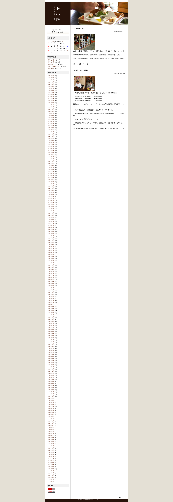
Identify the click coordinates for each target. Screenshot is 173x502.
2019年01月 (51, 250)
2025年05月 (51, 92)
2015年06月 (51, 338)
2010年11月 (51, 435)
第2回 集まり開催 (81, 70)
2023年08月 (51, 136)
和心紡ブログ (86, 499)
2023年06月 (51, 140)
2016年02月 (51, 321)
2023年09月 (51, 134)
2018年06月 (51, 265)
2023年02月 (51, 148)
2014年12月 (51, 350)
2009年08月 (51, 466)
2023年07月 (51, 138)
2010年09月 (51, 439)
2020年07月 (51, 213)
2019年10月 (51, 231)
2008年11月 (51, 481)
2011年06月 (51, 421)
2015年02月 (51, 346)
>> (62, 41)
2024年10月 (51, 107)
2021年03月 (51, 196)
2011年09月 (51, 417)
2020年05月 (51, 217)
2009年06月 (51, 471)
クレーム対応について (54, 66)
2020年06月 (51, 215)
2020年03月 (51, 221)
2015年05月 (51, 340)
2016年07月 (51, 313)
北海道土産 (51, 68)
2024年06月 (51, 115)
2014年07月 (51, 360)
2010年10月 (51, 437)
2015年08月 (51, 333)
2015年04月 (51, 342)
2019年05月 (51, 242)
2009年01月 (51, 479)
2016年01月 (51, 323)
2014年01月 (51, 373)
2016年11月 (51, 304)
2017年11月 (51, 279)
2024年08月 (51, 111)
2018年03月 (51, 271)
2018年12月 (51, 252)
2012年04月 (51, 404)
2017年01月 (51, 300)
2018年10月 (51, 256)
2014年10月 (51, 354)
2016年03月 (51, 319)
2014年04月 (51, 367)
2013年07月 (51, 385)
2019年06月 (51, 240)
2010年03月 (51, 452)
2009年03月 (51, 475)
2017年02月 (51, 298)
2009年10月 (51, 462)
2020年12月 (51, 202)
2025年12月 (51, 78)
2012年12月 (51, 400)
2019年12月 (51, 227)
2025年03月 (51, 96)
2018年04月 (51, 269)
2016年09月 (51, 308)
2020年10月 (51, 207)
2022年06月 (51, 165)
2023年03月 (51, 146)
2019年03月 (51, 246)
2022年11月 (51, 155)
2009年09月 (51, 464)
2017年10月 (51, 281)
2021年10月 (51, 182)
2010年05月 (51, 448)
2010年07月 (51, 444)
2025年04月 (51, 94)
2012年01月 (51, 410)
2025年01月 (51, 100)
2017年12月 (51, 277)
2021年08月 (51, 186)
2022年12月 (51, 152)
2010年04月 (51, 450)
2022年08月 (51, 161)
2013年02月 (51, 396)
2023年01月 (51, 150)
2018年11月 (51, 254)
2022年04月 (51, 169)
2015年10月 (51, 329)
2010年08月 (51, 441)
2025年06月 (51, 90)
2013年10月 (51, 379)
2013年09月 (51, 381)
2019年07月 (51, 238)
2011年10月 (51, 414)
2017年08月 (51, 286)
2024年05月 (51, 117)
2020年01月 (51, 225)
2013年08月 (51, 383)
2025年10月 (51, 82)
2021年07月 (51, 188)
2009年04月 (51, 473)
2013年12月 (51, 375)
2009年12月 (51, 458)
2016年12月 (51, 302)
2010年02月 (51, 454)
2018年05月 (51, 267)
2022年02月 (51, 173)
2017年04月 (51, 294)
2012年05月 (51, 402)
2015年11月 (51, 327)
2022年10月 (51, 157)
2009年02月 (51, 477)
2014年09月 (51, 356)
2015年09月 (51, 331)
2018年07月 (51, 263)
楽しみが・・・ (52, 64)
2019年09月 (51, 234)
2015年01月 (51, 348)
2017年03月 (51, 296)
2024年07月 (51, 113)
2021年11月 (51, 179)
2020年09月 (51, 209)
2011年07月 (51, 419)
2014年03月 (51, 369)
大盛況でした (79, 28)
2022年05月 (51, 167)
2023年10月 (51, 132)
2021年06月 (51, 190)
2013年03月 (51, 394)
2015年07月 (51, 335)
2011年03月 (51, 427)
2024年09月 (51, 109)
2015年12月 (51, 325)
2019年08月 (51, 236)
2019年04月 (51, 244)
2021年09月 (51, 184)
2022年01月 (51, 175)
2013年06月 (51, 387)
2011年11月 (51, 412)
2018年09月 (51, 258)
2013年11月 (51, 377)
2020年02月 (51, 223)
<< (53, 41)
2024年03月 (51, 121)
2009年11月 (51, 460)
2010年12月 (51, 433)
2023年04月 (51, 144)
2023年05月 (51, 142)
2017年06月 (51, 290)
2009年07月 (51, 469)
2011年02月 (51, 429)
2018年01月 (51, 275)
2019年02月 (51, 248)
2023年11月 (51, 130)
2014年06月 (51, 362)
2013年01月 (51, 398)
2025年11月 (51, 80)
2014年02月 (51, 371)
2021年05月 (51, 192)
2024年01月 (51, 125)
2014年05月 (51, 365)
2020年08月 (51, 211)
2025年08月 (51, 86)
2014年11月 (51, 352)
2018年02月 (51, 273)
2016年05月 (51, 317)
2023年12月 (51, 127)
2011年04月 (51, 425)
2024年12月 (51, 103)
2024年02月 (51, 123)
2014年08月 (51, 358)
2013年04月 (51, 392)
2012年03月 (51, 406)
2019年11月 (51, 229)
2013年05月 (51, 390)
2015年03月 (51, 344)
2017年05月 (51, 292)
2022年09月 (51, 159)
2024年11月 (51, 105)
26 (67, 50)
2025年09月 (51, 84)
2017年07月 (51, 288)
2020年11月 (51, 204)
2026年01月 (51, 75)
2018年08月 (51, 261)
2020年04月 (51, 219)
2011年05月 (51, 423)
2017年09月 (51, 283)
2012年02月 (51, 408)
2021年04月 (51, 194)
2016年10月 (51, 306)
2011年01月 (51, 431)
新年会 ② (51, 60)
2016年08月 (51, 310)
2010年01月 (51, 456)
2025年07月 (51, 88)
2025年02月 (51, 98)
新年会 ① (51, 62)
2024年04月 (51, 119)
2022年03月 (51, 171)
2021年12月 (51, 177)
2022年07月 (51, 163)
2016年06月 (51, 315)
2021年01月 (51, 200)
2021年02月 (51, 198)
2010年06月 (51, 446)
